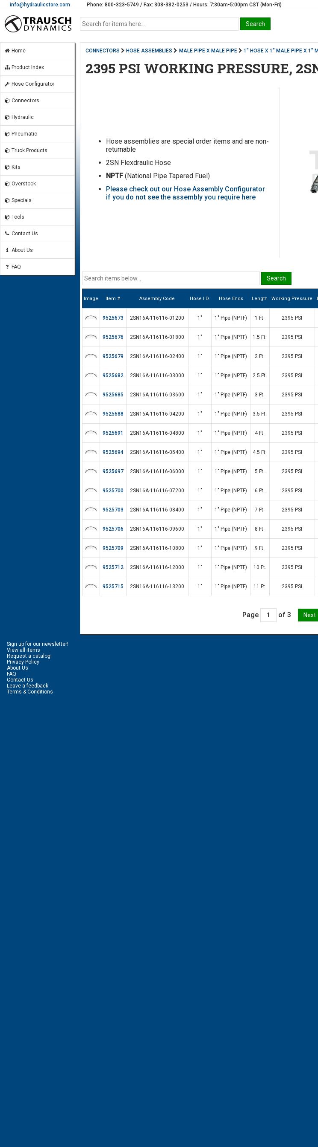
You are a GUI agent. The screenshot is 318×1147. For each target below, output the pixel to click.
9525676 (113, 337)
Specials (18, 200)
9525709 (113, 548)
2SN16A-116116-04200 (157, 414)
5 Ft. (260, 471)
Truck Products (25, 150)
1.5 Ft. (260, 337)
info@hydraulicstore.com (40, 5)
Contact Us (21, 234)
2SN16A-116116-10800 (157, 548)
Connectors (21, 101)
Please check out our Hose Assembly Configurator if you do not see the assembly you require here (185, 193)
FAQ (12, 267)
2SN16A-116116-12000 (157, 567)
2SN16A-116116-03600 (157, 395)
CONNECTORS (102, 51)
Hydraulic (19, 117)
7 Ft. (260, 510)
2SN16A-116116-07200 (157, 491)
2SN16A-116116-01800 (157, 337)
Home (15, 51)
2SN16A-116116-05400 (157, 452)
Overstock (20, 184)
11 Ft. (259, 586)
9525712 (113, 567)
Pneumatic (20, 134)
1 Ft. (260, 318)
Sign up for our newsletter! (37, 644)
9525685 (113, 395)
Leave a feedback (27, 686)
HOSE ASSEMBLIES (149, 51)
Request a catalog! (29, 656)
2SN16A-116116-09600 (157, 529)
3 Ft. (260, 395)
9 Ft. (260, 548)
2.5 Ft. (260, 375)
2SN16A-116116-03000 (157, 375)
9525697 (113, 471)
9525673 (113, 318)
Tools (14, 217)
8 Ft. (260, 529)
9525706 (113, 529)
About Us (18, 250)
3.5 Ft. (260, 414)
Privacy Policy (23, 662)
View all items (23, 650)
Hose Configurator (29, 84)
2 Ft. (260, 356)
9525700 (113, 491)
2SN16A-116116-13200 (157, 586)
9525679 (113, 356)
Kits (12, 167)
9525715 (113, 586)
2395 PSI (292, 318)
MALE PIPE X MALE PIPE (208, 51)
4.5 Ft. (260, 452)
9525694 (113, 452)
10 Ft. (259, 567)
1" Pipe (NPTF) (231, 318)
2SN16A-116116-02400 (157, 356)
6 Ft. (260, 491)
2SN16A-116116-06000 (157, 471)
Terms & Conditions (30, 692)
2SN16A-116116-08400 (157, 510)
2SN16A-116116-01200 (157, 318)
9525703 (113, 510)
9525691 (113, 433)
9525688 (113, 414)
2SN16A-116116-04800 (157, 433)
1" (199, 318)
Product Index (24, 67)
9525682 (113, 375)
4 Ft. (260, 433)
